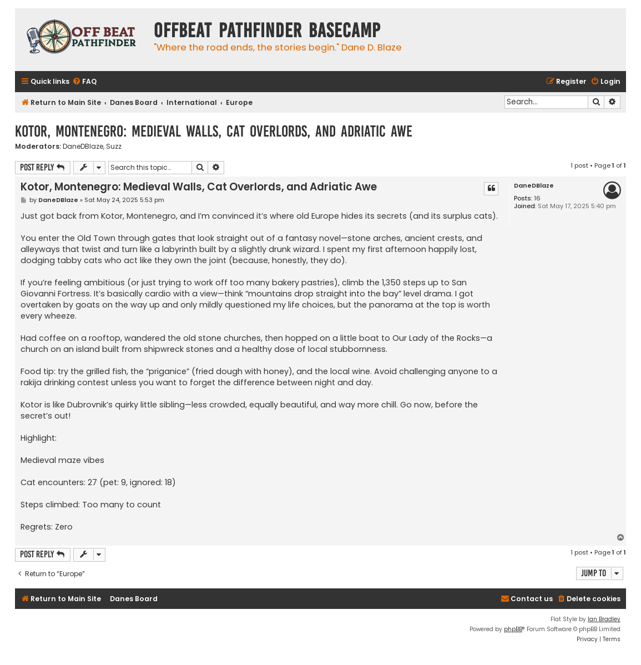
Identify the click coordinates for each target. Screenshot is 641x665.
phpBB (513, 629)
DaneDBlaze (83, 146)
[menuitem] (84, 81)
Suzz (114, 146)
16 (537, 198)
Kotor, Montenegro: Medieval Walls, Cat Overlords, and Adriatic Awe (213, 131)
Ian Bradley (604, 619)
